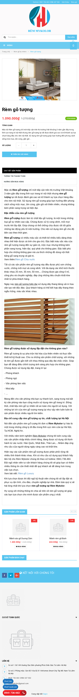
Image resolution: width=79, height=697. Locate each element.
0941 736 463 (12, 692)
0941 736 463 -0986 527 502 (19, 678)
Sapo (45, 694)
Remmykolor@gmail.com (18, 684)
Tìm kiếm (71, 37)
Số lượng (6, 145)
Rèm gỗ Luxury (26, 473)
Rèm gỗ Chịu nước (25, 259)
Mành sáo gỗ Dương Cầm (20, 538)
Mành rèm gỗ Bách (58, 538)
